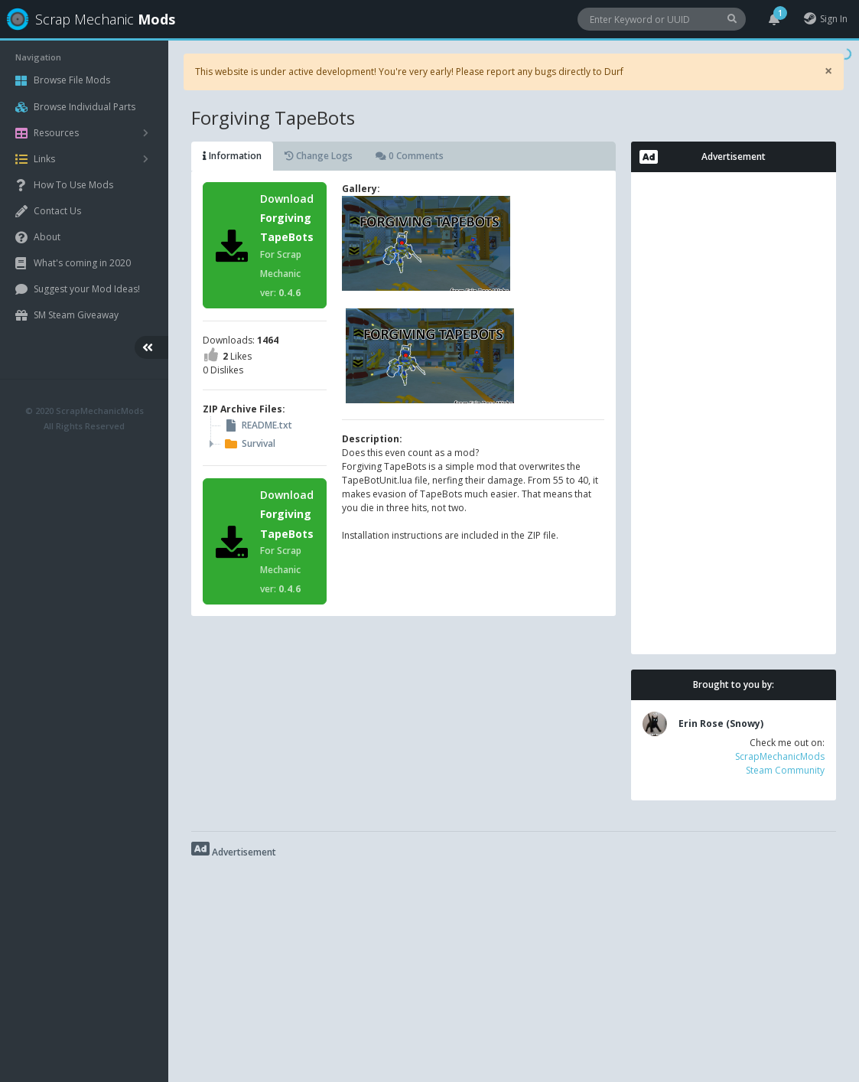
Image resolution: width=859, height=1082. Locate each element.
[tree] (265, 434)
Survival (248, 444)
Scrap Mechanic (87, 19)
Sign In (825, 18)
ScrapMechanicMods (780, 756)
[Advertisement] (734, 413)
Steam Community (785, 770)
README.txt (257, 425)
